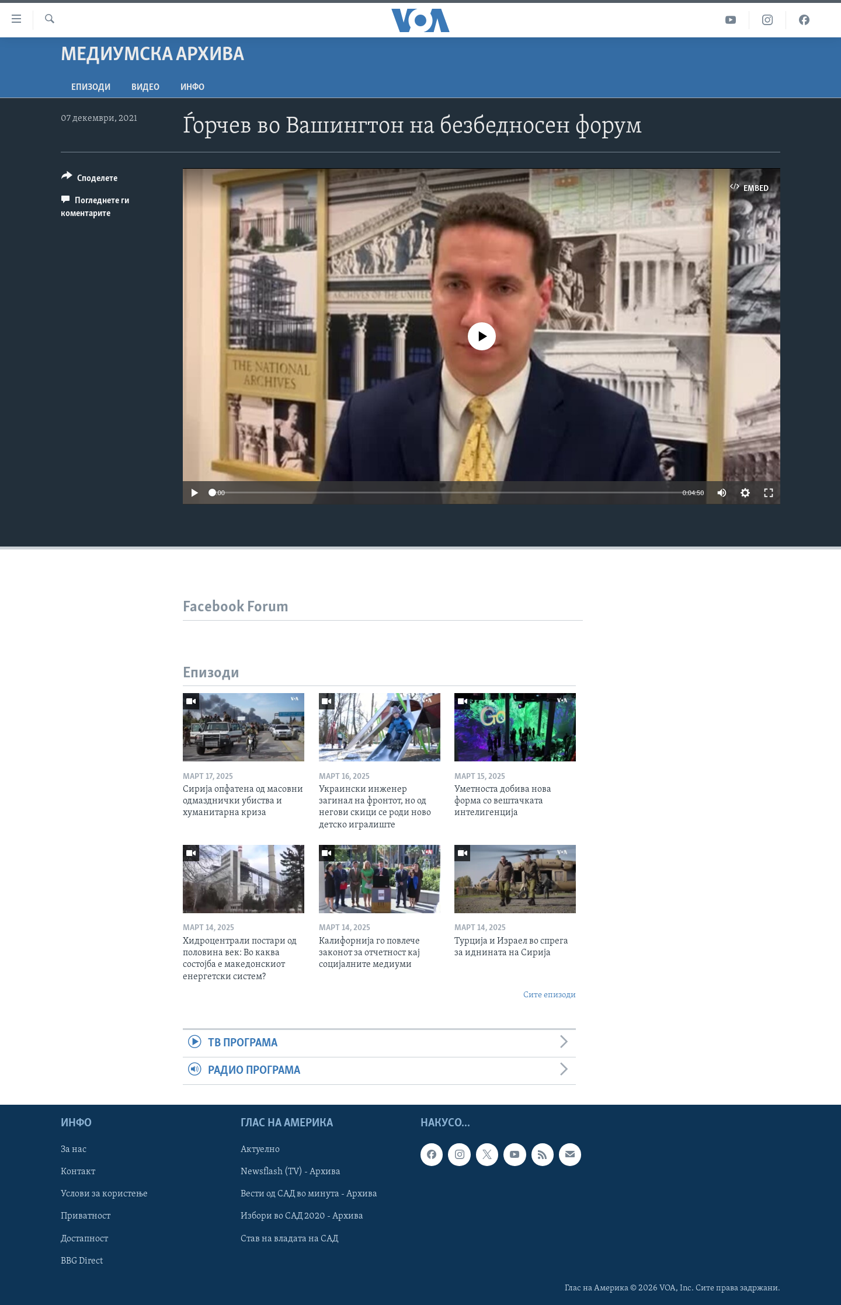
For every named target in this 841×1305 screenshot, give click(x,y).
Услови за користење (104, 1194)
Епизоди (90, 87)
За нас (73, 1150)
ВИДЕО (145, 87)
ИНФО (192, 87)
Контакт (78, 1172)
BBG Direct (82, 1261)
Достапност (84, 1239)
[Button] (89, 180)
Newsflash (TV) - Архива (290, 1172)
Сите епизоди (549, 995)
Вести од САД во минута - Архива (309, 1194)
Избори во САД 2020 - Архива (302, 1217)
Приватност (85, 1217)
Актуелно (260, 1150)
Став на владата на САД (289, 1239)
